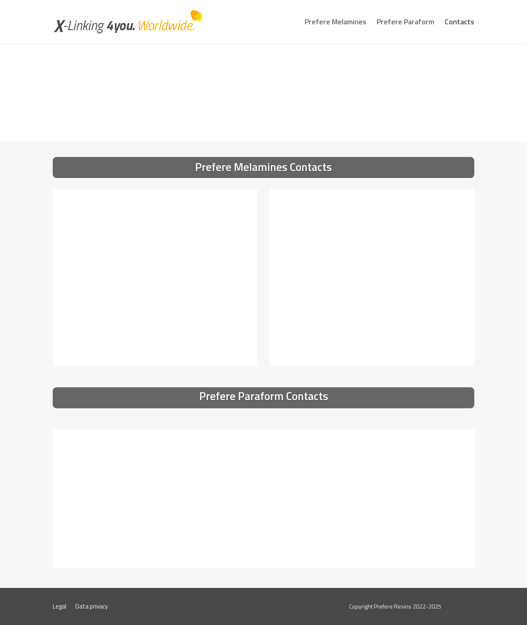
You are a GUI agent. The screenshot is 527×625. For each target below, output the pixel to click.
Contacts (459, 23)
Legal (59, 607)
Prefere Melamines (335, 23)
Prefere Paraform (405, 23)
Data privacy (91, 607)
